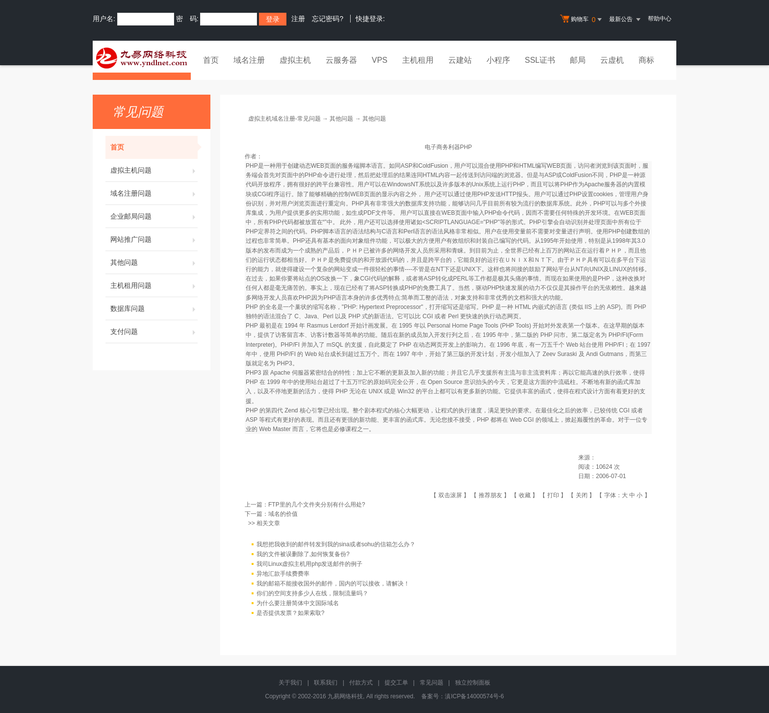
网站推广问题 (154, 239)
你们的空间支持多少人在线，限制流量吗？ (312, 593)
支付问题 (154, 331)
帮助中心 (659, 18)
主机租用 (418, 60)
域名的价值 (283, 513)
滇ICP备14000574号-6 (474, 696)
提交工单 (396, 682)
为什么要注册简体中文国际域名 (297, 603)
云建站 (460, 60)
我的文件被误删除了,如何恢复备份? (303, 554)
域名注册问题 (154, 193)
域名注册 (249, 60)
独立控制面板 (472, 682)
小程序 (498, 60)
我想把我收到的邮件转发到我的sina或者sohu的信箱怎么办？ (335, 544)
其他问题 (154, 262)
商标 (646, 60)
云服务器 (341, 60)
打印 (553, 495)
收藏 (525, 495)
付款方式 (361, 682)
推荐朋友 (490, 495)
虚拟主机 (295, 60)
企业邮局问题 (154, 216)
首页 (211, 60)
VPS (379, 60)
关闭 (582, 495)
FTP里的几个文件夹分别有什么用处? (316, 504)
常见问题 (431, 682)
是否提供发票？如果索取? (290, 613)
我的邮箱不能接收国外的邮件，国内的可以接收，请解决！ (333, 584)
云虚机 (612, 60)
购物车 (582, 20)
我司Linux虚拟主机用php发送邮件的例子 (309, 564)
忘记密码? (327, 19)
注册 (298, 19)
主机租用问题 (154, 285)
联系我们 (325, 682)
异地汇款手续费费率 (282, 574)
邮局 (578, 60)
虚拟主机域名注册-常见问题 (284, 118)
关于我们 (290, 682)
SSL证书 (540, 60)
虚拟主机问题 (154, 170)
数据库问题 (154, 308)
